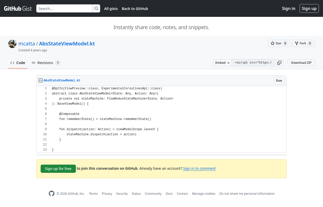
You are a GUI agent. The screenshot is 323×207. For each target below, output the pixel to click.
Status (136, 193)
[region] (161, 119)
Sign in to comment (199, 168)
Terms (93, 193)
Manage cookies (203, 193)
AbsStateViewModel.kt (67, 43)
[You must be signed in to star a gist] (279, 43)
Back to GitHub (135, 8)
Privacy (107, 193)
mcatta (26, 43)
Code (17, 62)
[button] (279, 62)
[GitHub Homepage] (52, 193)
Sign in (288, 8)
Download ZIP (301, 62)
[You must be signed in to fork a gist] (303, 43)
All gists (111, 8)
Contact (182, 193)
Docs (169, 193)
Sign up (309, 8)
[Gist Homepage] (18, 8)
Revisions (46, 62)
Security (122, 193)
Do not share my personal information (247, 193)
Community (153, 193)
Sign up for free (58, 168)
